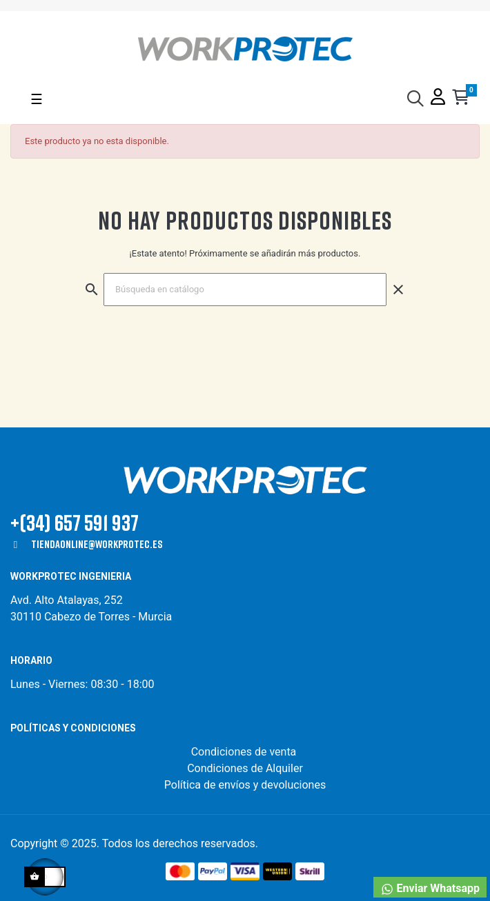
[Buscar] (245, 289)
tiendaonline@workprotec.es (96, 544)
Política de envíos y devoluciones (245, 784)
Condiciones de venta (245, 751)
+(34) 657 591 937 (74, 522)
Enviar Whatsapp (430, 889)
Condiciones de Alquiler (245, 768)
